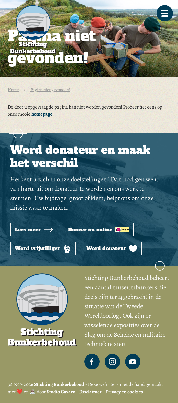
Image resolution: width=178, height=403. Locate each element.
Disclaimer (90, 391)
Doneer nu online (98, 229)
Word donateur (111, 249)
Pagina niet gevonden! (50, 90)
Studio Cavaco (61, 391)
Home (13, 90)
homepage (41, 114)
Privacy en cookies (124, 391)
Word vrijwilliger (43, 249)
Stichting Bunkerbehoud (59, 384)
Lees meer (34, 229)
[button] (165, 13)
